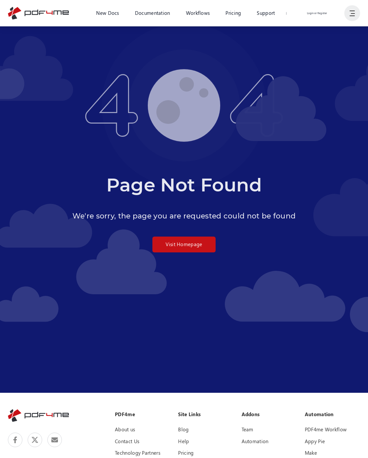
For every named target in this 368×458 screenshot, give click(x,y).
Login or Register (317, 13)
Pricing (233, 13)
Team (247, 429)
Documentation (152, 13)
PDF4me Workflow (326, 429)
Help (183, 441)
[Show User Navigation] (352, 13)
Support (266, 13)
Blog (183, 429)
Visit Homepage (184, 244)
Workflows (198, 13)
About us (125, 429)
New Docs (107, 13)
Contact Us (127, 441)
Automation (255, 441)
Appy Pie (315, 441)
